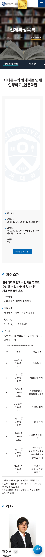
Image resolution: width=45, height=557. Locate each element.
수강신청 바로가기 (22, 252)
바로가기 (38, 548)
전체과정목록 (10, 64)
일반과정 (31, 64)
